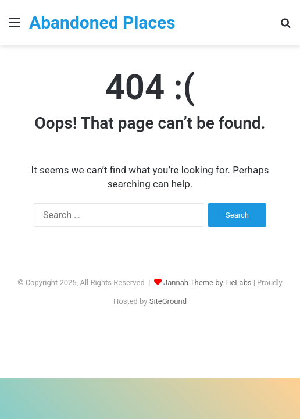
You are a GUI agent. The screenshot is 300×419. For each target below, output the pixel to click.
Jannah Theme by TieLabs (207, 282)
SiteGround (168, 301)
